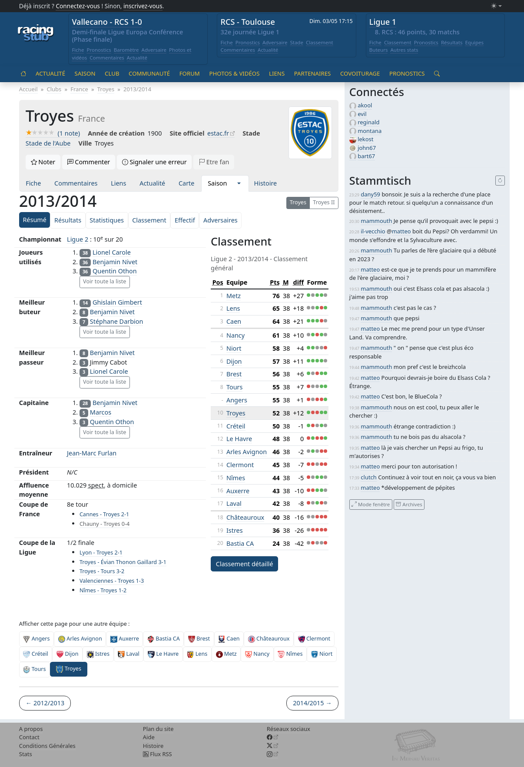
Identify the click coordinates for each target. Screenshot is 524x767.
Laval (234, 503)
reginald (368, 122)
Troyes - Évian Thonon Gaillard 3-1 (123, 562)
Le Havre (239, 439)
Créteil (235, 426)
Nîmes (235, 478)
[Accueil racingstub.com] (35, 33)
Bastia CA (240, 543)
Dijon (234, 361)
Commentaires (107, 57)
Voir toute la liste (104, 281)
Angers (236, 400)
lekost (365, 139)
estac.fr (218, 133)
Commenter (88, 162)
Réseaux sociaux (288, 729)
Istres (234, 530)
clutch (368, 477)
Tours (234, 387)
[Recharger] (500, 181)
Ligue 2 (77, 239)
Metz (233, 296)
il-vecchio (373, 231)
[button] (238, 183)
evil (362, 114)
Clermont (240, 465)
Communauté (149, 73)
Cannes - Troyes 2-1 (104, 514)
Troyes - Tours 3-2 (102, 571)
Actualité (137, 57)
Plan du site (158, 729)
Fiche (78, 49)
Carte (186, 183)
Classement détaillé (244, 564)
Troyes (298, 202)
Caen (233, 321)
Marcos (100, 412)
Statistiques (107, 220)
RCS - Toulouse (248, 22)
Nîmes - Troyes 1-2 (103, 590)
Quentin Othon (115, 271)
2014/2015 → (312, 703)
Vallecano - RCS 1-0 (107, 22)
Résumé (34, 220)
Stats (25, 754)
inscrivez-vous (143, 6)
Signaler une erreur (154, 162)
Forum (189, 73)
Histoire (265, 183)
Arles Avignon (246, 452)
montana (369, 131)
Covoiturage (360, 73)
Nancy (235, 335)
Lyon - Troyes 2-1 (101, 552)
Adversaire (154, 49)
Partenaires (312, 73)
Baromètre (126, 49)
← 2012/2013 (45, 703)
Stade (296, 42)
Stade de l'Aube (48, 143)
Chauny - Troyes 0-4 (104, 524)
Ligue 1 (382, 22)
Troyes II (324, 202)
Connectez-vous (78, 6)
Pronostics (98, 49)
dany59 (370, 194)
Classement (319, 42)
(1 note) (53, 133)
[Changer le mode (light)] (496, 6)
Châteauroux (245, 517)
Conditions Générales (47, 746)
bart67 (366, 156)
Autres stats (404, 49)
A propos (31, 729)
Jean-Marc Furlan (91, 453)
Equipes (474, 42)
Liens (277, 73)
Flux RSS (157, 754)
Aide (149, 737)
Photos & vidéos (234, 73)
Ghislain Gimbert (117, 302)
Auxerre (237, 491)
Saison (85, 73)
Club (112, 73)
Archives (409, 504)
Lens (233, 308)
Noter (43, 162)
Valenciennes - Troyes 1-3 (112, 580)
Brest (234, 374)
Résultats (452, 42)
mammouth (376, 221)
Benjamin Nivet (115, 262)
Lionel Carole (112, 252)
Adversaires (220, 220)
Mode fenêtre (371, 504)
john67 (367, 148)
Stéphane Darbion (116, 321)
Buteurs (378, 49)
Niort (234, 348)
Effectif (185, 220)
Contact (29, 737)
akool (365, 105)
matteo (401, 231)
